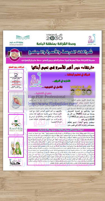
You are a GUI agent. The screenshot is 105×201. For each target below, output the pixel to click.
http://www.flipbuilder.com (52, 103)
